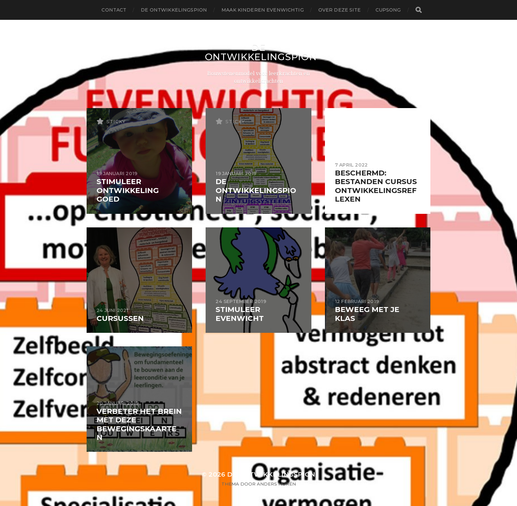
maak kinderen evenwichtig (262, 10)
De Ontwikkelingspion (174, 10)
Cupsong (388, 10)
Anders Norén (276, 484)
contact (113, 10)
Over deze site (339, 10)
